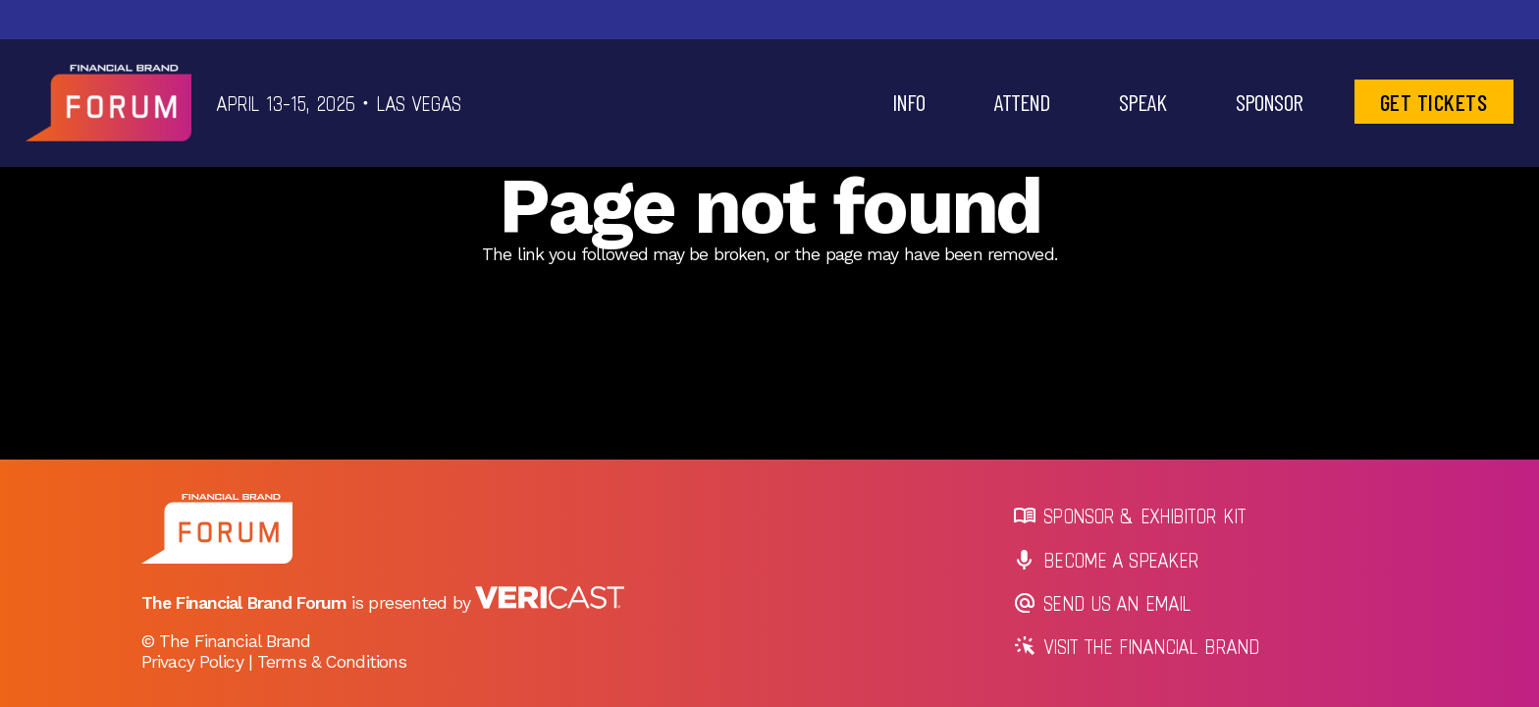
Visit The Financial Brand (1137, 646)
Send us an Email (1103, 603)
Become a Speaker (1106, 559)
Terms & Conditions (331, 662)
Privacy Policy (192, 662)
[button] (908, 102)
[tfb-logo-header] (108, 103)
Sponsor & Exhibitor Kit (1130, 515)
